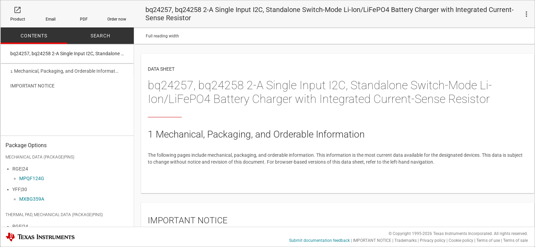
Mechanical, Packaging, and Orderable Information (64, 71)
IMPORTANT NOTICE (32, 85)
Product (17, 19)
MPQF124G (31, 178)
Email (51, 19)
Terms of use (488, 240)
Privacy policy (432, 240)
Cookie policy (461, 240)
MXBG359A (31, 199)
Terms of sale (515, 240)
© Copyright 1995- (410, 233)
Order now (116, 19)
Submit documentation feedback (319, 240)
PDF (84, 19)
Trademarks (405, 240)
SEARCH (100, 35)
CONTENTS (34, 35)
